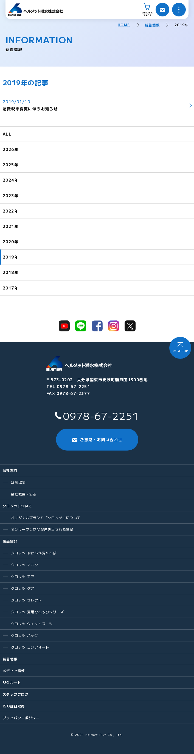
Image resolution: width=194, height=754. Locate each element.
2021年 (10, 226)
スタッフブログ (16, 694)
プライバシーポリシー (21, 717)
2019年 (10, 257)
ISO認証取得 (14, 706)
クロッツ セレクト (26, 600)
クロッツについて (17, 505)
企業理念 (18, 482)
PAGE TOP (180, 351)
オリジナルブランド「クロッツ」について (46, 517)
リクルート (12, 682)
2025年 (10, 164)
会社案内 (10, 470)
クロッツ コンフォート (30, 647)
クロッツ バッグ (24, 635)
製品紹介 (10, 541)
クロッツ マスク (24, 564)
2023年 (10, 195)
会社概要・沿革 (24, 494)
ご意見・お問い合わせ (97, 439)
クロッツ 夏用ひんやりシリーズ (37, 611)
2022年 (10, 211)
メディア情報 (14, 670)
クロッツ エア (23, 576)
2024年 (10, 180)
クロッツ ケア (23, 588)
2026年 (10, 149)
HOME (124, 24)
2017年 (10, 288)
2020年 (10, 241)
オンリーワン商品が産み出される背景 (42, 529)
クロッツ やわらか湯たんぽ (34, 553)
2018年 (10, 272)
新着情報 (152, 24)
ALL (7, 134)
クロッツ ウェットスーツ (32, 623)
